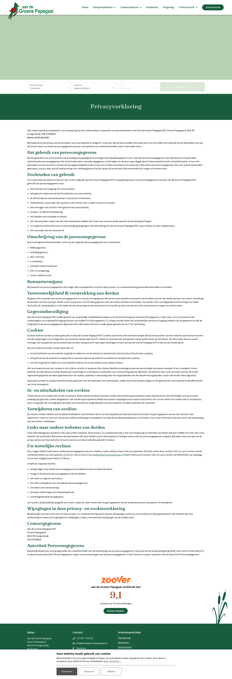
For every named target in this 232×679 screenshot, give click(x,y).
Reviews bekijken (115, 611)
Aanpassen (89, 671)
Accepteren (66, 671)
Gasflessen (123, 642)
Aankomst (78, 85)
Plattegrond (124, 638)
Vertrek (121, 85)
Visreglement (125, 647)
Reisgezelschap (36, 85)
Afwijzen (111, 671)
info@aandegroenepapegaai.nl (107, 455)
